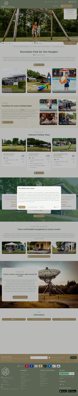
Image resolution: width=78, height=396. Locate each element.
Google (23, 200)
